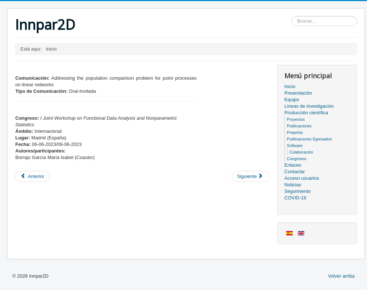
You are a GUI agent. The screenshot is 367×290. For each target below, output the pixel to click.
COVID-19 (295, 197)
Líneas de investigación (309, 106)
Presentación (298, 93)
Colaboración (301, 152)
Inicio (289, 86)
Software (295, 145)
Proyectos (296, 119)
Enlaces (292, 165)
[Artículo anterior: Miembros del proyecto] (32, 176)
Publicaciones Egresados (309, 139)
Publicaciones (299, 126)
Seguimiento (297, 191)
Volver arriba (341, 276)
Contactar (294, 171)
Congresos (296, 158)
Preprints (295, 132)
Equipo (291, 99)
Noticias (292, 184)
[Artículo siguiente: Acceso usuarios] (251, 176)
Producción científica (306, 112)
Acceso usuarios (301, 178)
